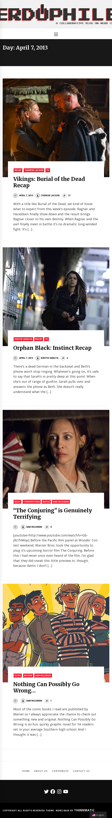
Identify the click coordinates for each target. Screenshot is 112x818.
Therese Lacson (34, 170)
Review (28, 675)
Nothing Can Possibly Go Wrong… (46, 687)
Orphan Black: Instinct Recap (52, 347)
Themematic (84, 810)
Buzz (17, 501)
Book (18, 675)
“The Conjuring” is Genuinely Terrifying (52, 513)
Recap (18, 170)
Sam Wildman (61, 501)
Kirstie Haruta (23, 339)
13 (69, 195)
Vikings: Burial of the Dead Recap (49, 182)
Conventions (32, 501)
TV (47, 170)
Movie (46, 501)
